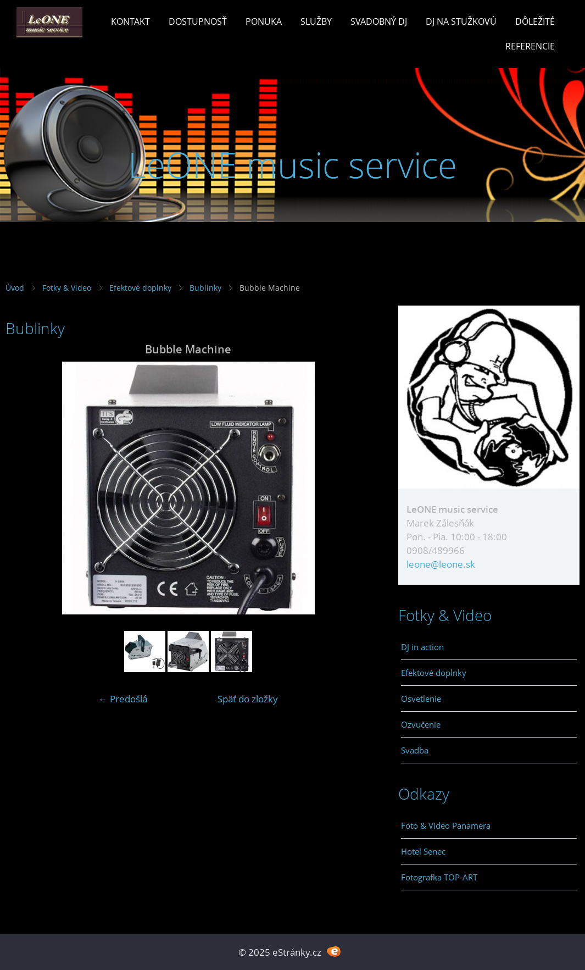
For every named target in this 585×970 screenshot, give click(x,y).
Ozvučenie (421, 724)
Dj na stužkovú (461, 21)
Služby (316, 21)
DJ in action (422, 646)
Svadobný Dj (378, 21)
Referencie (530, 46)
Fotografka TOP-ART (439, 877)
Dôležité (535, 21)
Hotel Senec (423, 851)
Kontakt (130, 21)
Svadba (414, 750)
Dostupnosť (198, 21)
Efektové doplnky (140, 287)
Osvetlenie (421, 698)
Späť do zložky (248, 698)
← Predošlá (122, 698)
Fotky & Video (66, 287)
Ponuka (264, 21)
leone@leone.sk (440, 564)
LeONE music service (292, 165)
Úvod (14, 287)
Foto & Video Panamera (446, 825)
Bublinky (205, 287)
